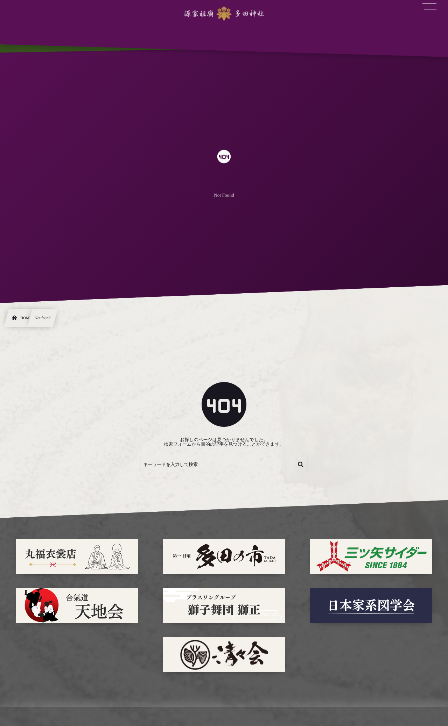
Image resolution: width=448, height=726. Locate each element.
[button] (429, 9)
